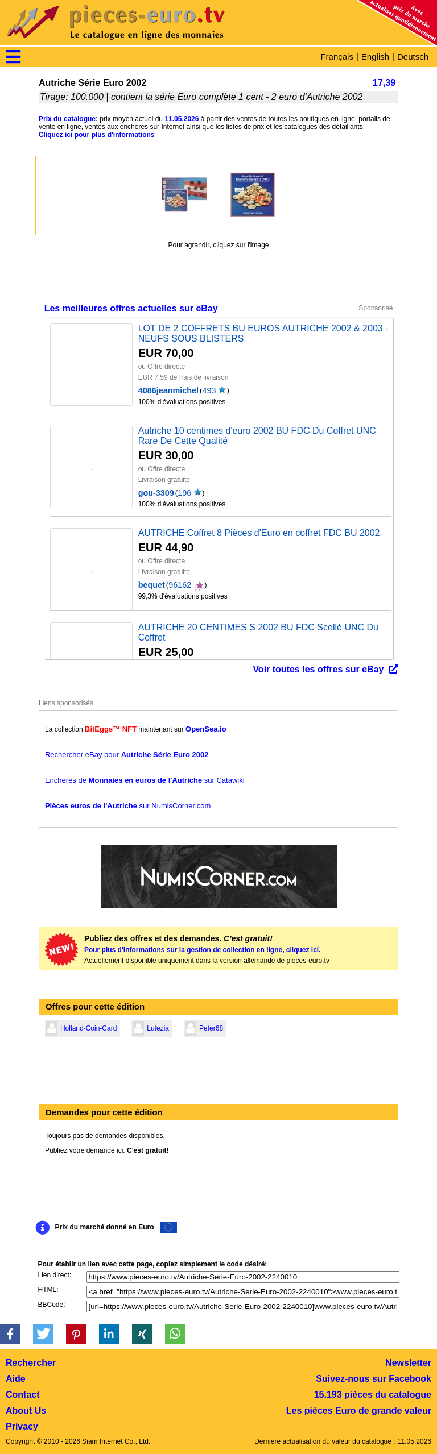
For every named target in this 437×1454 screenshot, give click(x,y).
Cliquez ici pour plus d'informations (97, 135)
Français (336, 56)
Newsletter (408, 1363)
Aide (16, 1379)
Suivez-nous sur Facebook (373, 1379)
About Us (26, 1410)
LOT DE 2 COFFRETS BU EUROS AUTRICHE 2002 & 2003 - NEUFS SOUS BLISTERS (263, 333)
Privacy (22, 1426)
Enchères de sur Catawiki (145, 780)
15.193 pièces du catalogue (372, 1394)
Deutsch (412, 56)
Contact (23, 1394)
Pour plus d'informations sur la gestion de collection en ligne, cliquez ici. (202, 950)
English (375, 56)
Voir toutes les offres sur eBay (318, 669)
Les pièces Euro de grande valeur (358, 1410)
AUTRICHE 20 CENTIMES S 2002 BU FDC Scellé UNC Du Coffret (258, 632)
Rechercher (31, 1363)
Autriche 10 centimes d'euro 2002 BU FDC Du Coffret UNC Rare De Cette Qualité (257, 436)
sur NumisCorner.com (128, 805)
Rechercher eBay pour (127, 754)
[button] (10, 1334)
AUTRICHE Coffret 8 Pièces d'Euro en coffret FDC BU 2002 (259, 533)
